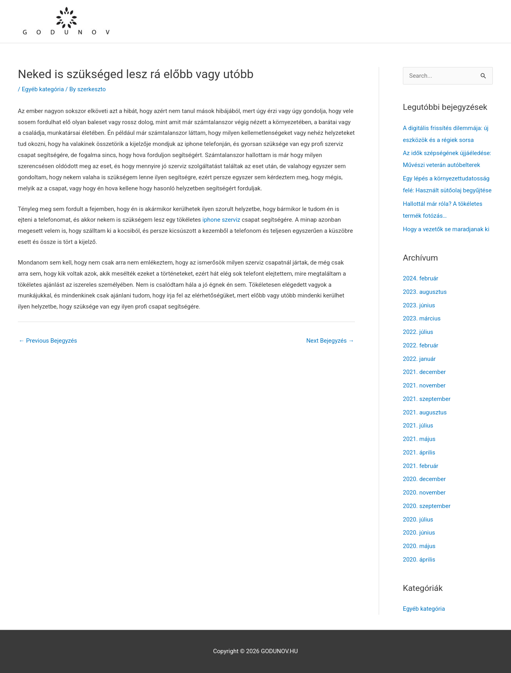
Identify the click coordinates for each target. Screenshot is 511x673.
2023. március (421, 318)
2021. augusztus (425, 412)
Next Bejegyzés (330, 340)
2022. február (420, 345)
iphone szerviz (221, 219)
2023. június (419, 305)
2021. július (418, 425)
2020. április (419, 559)
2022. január (419, 358)
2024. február (420, 278)
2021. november (424, 385)
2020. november (424, 492)
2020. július (418, 519)
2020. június (419, 532)
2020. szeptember (426, 506)
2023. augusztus (425, 291)
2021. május (419, 439)
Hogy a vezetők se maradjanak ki (446, 229)
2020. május (419, 546)
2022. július (418, 332)
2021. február (420, 466)
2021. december (424, 372)
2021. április (419, 452)
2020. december (424, 479)
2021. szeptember (426, 399)
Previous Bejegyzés (48, 340)
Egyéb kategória (43, 89)
